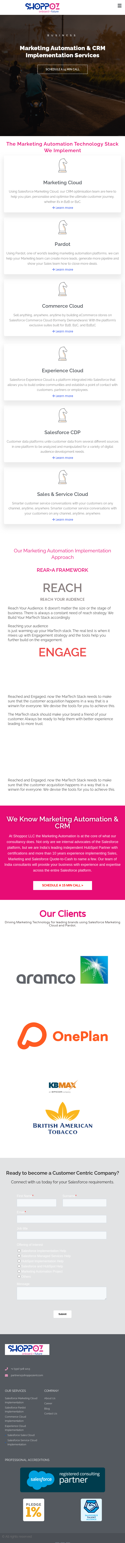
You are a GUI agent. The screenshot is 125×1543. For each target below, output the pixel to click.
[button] (119, 5)
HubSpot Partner (97, 848)
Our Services (15, 1391)
